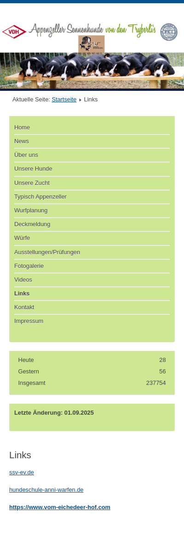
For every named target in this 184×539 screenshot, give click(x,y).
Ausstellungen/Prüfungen (47, 252)
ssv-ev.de (21, 472)
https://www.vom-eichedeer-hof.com (59, 507)
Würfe (22, 237)
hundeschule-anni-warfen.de (46, 489)
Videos (23, 279)
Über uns (26, 154)
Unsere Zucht (32, 182)
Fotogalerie (29, 265)
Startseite (64, 99)
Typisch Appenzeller (40, 196)
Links (21, 293)
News (21, 141)
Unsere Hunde (33, 168)
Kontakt (24, 307)
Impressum (28, 320)
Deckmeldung (32, 224)
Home (22, 127)
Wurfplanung (30, 210)
